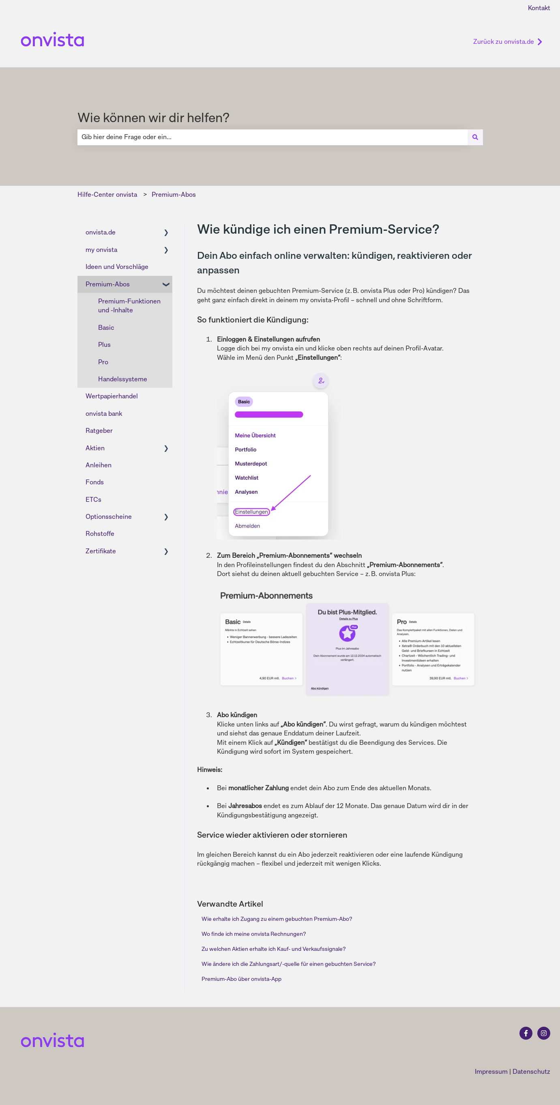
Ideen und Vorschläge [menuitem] (117, 266)
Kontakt (539, 8)
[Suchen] (475, 137)
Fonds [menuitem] (95, 482)
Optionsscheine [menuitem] (109, 516)
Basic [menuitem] (106, 327)
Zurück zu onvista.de (508, 41)
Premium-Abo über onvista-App (241, 978)
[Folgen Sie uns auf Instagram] (543, 1033)
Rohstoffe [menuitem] (100, 533)
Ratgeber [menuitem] (99, 430)
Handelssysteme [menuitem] (122, 379)
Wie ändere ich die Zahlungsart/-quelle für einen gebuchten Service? (288, 963)
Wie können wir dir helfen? (153, 117)
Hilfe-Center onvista (107, 194)
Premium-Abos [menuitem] (108, 284)
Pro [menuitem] (103, 362)
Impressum (491, 1071)
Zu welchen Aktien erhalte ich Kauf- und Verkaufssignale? (273, 948)
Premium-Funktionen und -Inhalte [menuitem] (129, 305)
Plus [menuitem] (104, 344)
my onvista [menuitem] (101, 249)
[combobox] (272, 137)
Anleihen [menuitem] (99, 465)
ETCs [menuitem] (93, 499)
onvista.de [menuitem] (101, 232)
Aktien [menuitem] (95, 448)
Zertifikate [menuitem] (101, 551)
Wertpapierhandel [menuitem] (112, 396)
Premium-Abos (174, 194)
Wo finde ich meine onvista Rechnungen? (254, 933)
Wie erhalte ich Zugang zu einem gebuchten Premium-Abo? (277, 918)
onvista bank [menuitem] (104, 413)
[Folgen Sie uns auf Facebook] (525, 1033)
